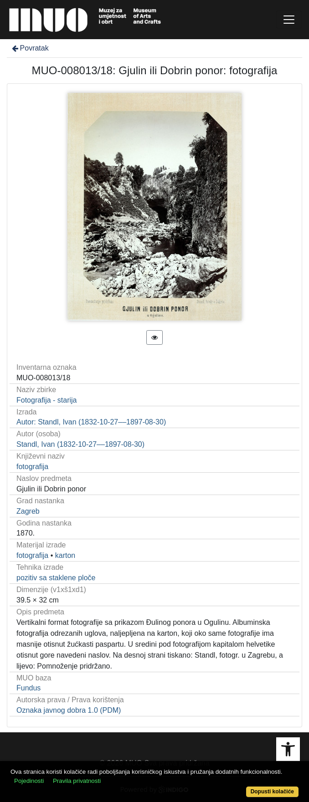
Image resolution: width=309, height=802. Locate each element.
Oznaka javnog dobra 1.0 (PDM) (68, 710)
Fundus (28, 688)
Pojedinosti (29, 780)
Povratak (29, 48)
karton (65, 555)
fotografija (32, 466)
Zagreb (28, 511)
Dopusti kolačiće (272, 791)
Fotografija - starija (46, 400)
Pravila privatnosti (77, 780)
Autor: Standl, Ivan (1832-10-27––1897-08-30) (91, 422)
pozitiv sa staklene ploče (55, 578)
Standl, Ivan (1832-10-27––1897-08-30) (80, 444)
